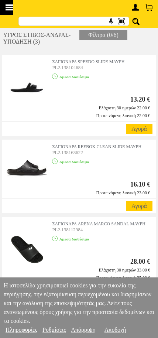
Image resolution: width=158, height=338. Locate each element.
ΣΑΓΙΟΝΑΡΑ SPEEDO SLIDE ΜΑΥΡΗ (88, 61)
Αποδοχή (115, 330)
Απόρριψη (83, 330)
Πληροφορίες (21, 330)
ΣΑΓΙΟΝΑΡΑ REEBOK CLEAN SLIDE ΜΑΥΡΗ (96, 146)
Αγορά (139, 129)
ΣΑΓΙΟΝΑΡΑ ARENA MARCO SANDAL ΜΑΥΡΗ (98, 223)
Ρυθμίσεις (54, 330)
